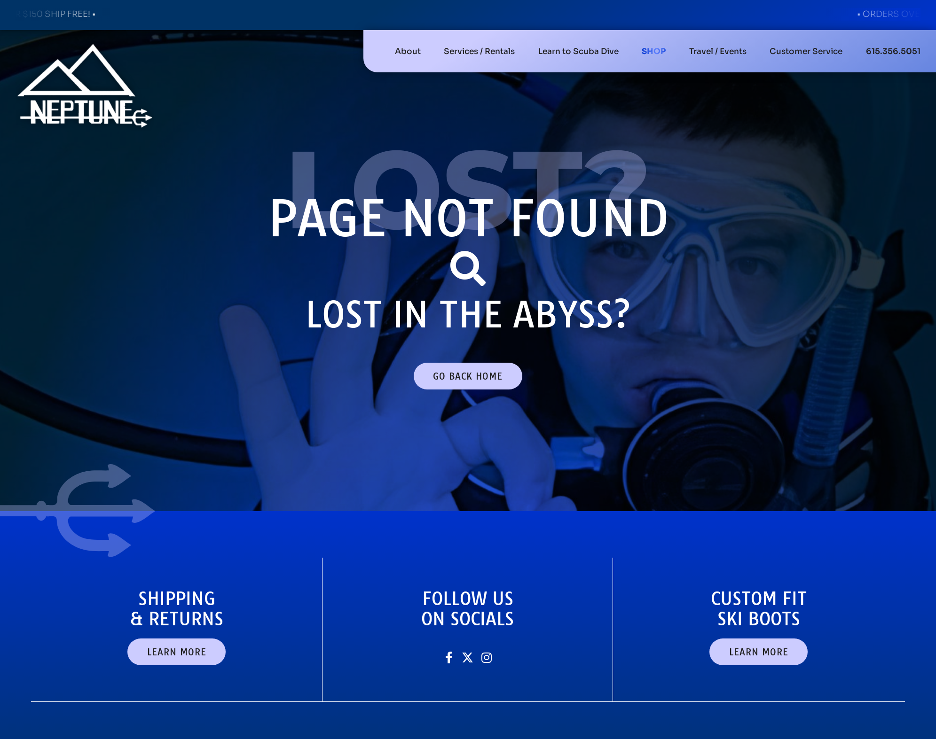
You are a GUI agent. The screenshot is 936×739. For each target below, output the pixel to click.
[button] (479, 51)
